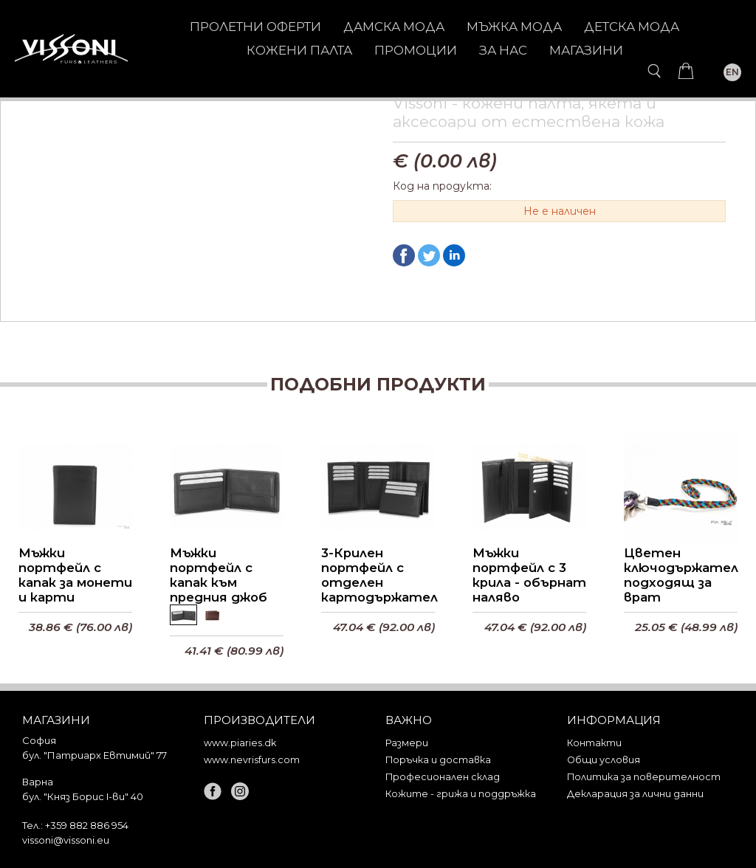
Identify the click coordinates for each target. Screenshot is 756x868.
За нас (503, 50)
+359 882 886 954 (86, 825)
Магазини (586, 50)
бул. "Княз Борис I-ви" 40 (82, 796)
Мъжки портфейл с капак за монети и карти (75, 577)
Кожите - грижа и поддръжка (460, 793)
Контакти (594, 742)
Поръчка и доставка (438, 759)
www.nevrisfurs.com (252, 759)
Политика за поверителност (644, 776)
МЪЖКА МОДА (514, 26)
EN (732, 72)
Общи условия (603, 759)
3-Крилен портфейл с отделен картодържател (378, 577)
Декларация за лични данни (635, 793)
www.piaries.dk (240, 742)
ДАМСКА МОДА (393, 26)
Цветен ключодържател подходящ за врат (681, 577)
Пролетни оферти (255, 26)
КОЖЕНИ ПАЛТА (299, 50)
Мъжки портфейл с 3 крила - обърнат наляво (529, 577)
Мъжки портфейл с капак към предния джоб (218, 577)
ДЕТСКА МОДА (631, 26)
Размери (406, 742)
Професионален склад (442, 776)
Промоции (415, 50)
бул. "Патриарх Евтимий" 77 (94, 755)
